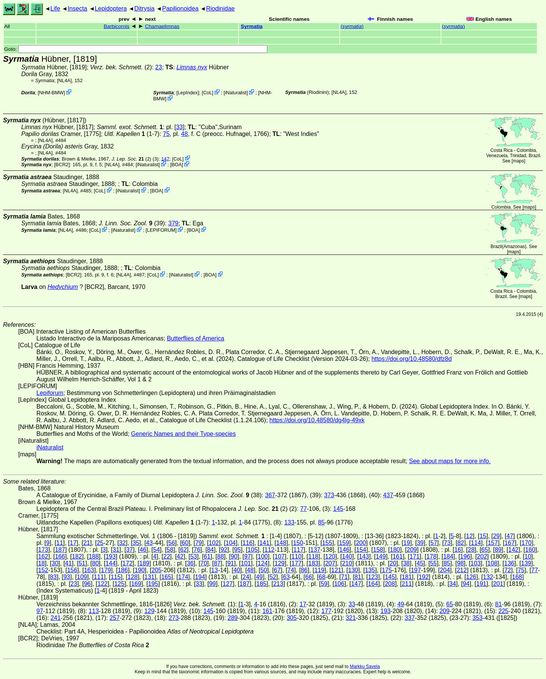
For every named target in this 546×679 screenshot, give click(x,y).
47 (510, 536)
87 (217, 563)
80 (95, 563)
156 (72, 570)
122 (102, 584)
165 (166, 577)
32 (122, 543)
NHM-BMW (51, 92)
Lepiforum (49, 393)
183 (313, 563)
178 (431, 556)
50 (263, 570)
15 (483, 536)
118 (313, 556)
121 (336, 570)
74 (290, 570)
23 (158, 67)
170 (526, 543)
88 (220, 556)
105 (253, 549)
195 (153, 584)
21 (86, 543)
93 (66, 577)
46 (143, 549)
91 (230, 563)
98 (460, 563)
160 (530, 549)
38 (406, 563)
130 (353, 570)
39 (420, 543)
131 (149, 577)
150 (298, 543)
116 (247, 543)
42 (180, 556)
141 (264, 543)
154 (361, 549)
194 (200, 577)
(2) (131, 158)
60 (185, 543)
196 (465, 556)
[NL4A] (64, 80)
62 (183, 549)
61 (207, 556)
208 (390, 584)
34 (452, 584)
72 (507, 570)
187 (60, 549)
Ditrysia (144, 8)
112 (269, 549)
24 (246, 577)
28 (471, 549)
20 (392, 563)
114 (476, 543)
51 (81, 563)
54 (156, 549)
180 (395, 549)
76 (197, 549)
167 (510, 543)
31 (116, 549)
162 (43, 556)
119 (319, 570)
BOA (176, 164)
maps (518, 161)
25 (100, 543)
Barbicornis (116, 26)
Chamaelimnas (162, 26)
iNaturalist (235, 92)
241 (55, 618)
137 (315, 549)
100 (263, 556)
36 (190, 563)
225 (504, 611)
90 (234, 556)
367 (270, 495)
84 (210, 549)
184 (448, 556)
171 (415, 556)
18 (41, 563)
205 (156, 570)
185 (261, 584)
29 (496, 536)
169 (136, 584)
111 (99, 577)
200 (361, 543)
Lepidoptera (111, 8)
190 (140, 570)
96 (87, 584)
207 (330, 563)
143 (364, 556)
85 (321, 522)
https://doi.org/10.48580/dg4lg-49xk (317, 420)
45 (420, 563)
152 (43, 570)
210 (347, 563)
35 (136, 543)
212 (462, 570)
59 (324, 584)
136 (509, 563)
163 (89, 570)
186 (123, 570)
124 (263, 563)
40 (237, 570)
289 (233, 618)
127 (228, 584)
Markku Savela (365, 666)
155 (327, 543)
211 (407, 584)
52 (273, 577)
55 (433, 563)
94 (466, 584)
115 (116, 577)
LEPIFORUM (161, 230)
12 (469, 536)
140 (347, 556)
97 (247, 556)
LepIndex (188, 92)
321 (351, 618)
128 (132, 577)
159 (344, 543)
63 (286, 577)
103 (476, 563)
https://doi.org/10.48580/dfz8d (412, 359)
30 (55, 563)
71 (344, 577)
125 (119, 584)
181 (407, 577)
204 (445, 570)
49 (259, 577)
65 (484, 549)
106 (339, 584)
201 (498, 584)
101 (246, 563)
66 (308, 577)
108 (492, 563)
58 (169, 549)
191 (481, 584)
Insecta (77, 8)
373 (329, 495)
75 (166, 134)
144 (110, 563)
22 (166, 556)
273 (174, 618)
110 (297, 556)
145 (338, 509)
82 (460, 543)
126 (471, 577)
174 (183, 577)
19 (406, 543)
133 (289, 522)
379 (173, 223)
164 (373, 584)
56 (171, 543)
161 (397, 556)
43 (149, 543)
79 (198, 543)
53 (193, 556)
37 (129, 549)
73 (447, 543)
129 (280, 563)
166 (60, 556)
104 (231, 543)
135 (370, 570)
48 (184, 134)
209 (412, 549)
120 (330, 556)
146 (344, 549)
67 (277, 570)
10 (527, 556)
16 (457, 549)
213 (278, 584)
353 (477, 618)
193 (110, 556)
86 (304, 570)
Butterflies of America (195, 338)
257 (115, 618)
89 (498, 549)
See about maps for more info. (450, 461)
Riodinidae (220, 8)
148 (281, 543)
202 (482, 556)
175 (387, 570)
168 (517, 577)
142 (513, 549)
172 (127, 563)
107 (280, 556)
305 (292, 618)
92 (224, 549)
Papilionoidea (180, 8)
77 (303, 509)
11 (59, 543)
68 (322, 577)
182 (77, 556)
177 (297, 563)
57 (433, 543)
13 (214, 570)
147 (165, 158)
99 (212, 584)
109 (82, 577)
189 (144, 563)
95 (237, 549)
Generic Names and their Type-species (183, 434)
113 (94, 611)
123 (373, 577)
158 (378, 549)
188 (94, 556)
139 (526, 563)
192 (424, 577)
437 (388, 495)
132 (488, 577)
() (351, 26)
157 (493, 543)
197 (416, 570)
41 (68, 563)
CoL (207, 92)
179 (106, 570)
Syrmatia (251, 26)
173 (43, 549)
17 (73, 543)
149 (381, 556)
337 (410, 618)
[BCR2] (62, 164)
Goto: (135, 49)
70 (203, 563)
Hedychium (62, 287)
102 (214, 543)
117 (298, 549)
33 (179, 127)
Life (55, 8)
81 (358, 577)
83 (53, 577)
